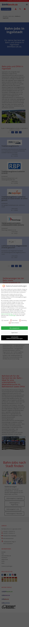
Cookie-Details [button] (7, 340)
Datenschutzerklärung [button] (15, 340)
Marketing (23, 319)
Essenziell (5, 319)
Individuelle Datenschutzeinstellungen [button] (14, 336)
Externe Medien (14, 321)
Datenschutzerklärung (6, 313)
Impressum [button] (23, 340)
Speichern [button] (14, 331)
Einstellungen (12, 314)
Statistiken (14, 319)
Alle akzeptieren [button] (14, 327)
